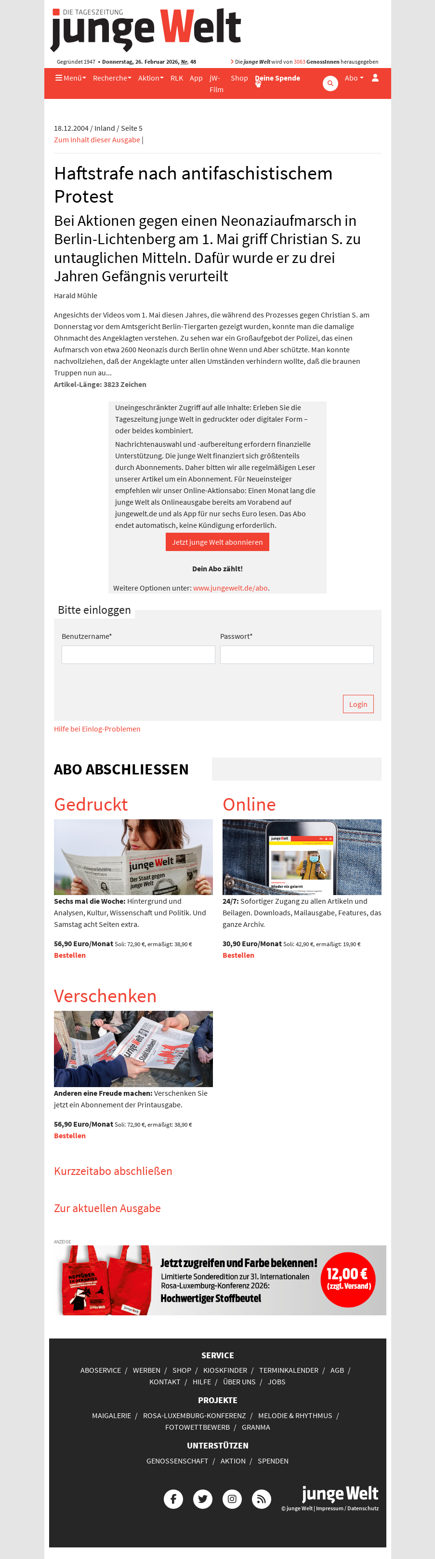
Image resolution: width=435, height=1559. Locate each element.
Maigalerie (111, 1415)
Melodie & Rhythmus (295, 1415)
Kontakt (165, 1381)
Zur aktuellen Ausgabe (107, 1207)
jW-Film (217, 83)
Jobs (277, 1381)
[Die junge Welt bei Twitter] (203, 1497)
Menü (68, 78)
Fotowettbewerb (197, 1427)
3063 (299, 61)
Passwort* (236, 636)
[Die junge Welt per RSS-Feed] (262, 1497)
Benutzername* (87, 636)
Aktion (148, 78)
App (196, 78)
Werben (146, 1370)
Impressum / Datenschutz (347, 1508)
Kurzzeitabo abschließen (113, 1170)
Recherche (110, 78)
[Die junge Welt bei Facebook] (173, 1497)
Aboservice (100, 1370)
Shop (239, 78)
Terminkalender (288, 1370)
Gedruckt (91, 804)
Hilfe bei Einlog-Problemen (97, 728)
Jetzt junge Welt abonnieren (217, 542)
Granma (256, 1427)
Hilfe (202, 1381)
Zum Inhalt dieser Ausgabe (97, 139)
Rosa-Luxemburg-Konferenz (194, 1415)
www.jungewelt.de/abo (230, 588)
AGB (337, 1370)
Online (249, 804)
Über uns (239, 1381)
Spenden (273, 1460)
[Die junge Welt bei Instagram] (232, 1497)
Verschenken (105, 995)
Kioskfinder (225, 1370)
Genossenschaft (177, 1460)
